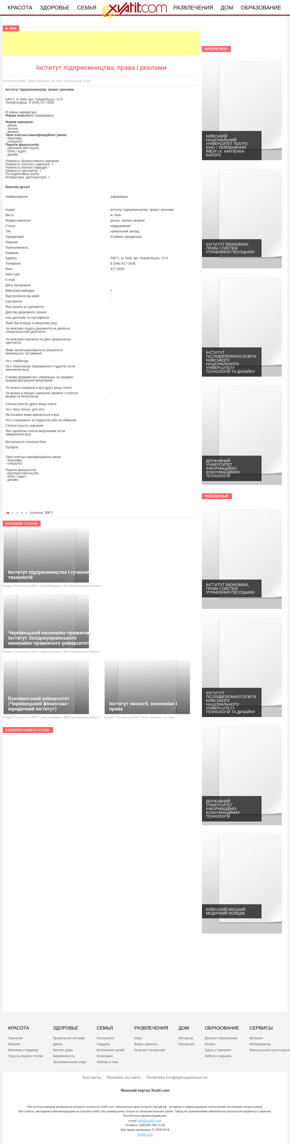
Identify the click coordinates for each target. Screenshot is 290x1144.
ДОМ (183, 1028)
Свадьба (103, 1044)
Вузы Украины (39, 81)
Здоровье (54, 8)
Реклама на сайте (124, 1078)
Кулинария (105, 1056)
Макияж (14, 1044)
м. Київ (57, 81)
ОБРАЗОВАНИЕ (222, 1028)
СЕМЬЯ (105, 1028)
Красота (20, 8)
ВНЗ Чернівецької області (82, 651)
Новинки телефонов (149, 1050)
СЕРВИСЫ (261, 1028)
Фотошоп (256, 1038)
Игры (138, 1038)
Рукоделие (186, 1044)
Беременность (64, 1056)
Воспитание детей (110, 1050)
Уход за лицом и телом (25, 1056)
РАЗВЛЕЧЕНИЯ (151, 1028)
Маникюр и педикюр (23, 1050)
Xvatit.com (145, 1134)
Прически (15, 1038)
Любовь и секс (107, 1062)
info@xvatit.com (150, 1121)
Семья (86, 8)
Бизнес (210, 1044)
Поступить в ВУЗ (14, 81)
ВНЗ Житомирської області (83, 586)
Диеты (57, 1044)
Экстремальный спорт (69, 1062)
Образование (261, 8)
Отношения (105, 1038)
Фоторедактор (259, 1044)
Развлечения (193, 8)
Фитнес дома (63, 1050)
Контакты (92, 1078)
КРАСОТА (18, 1028)
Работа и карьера (218, 1056)
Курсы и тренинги (218, 1050)
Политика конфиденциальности (176, 1078)
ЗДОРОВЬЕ (65, 1028)
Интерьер (185, 1038)
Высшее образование (221, 1038)
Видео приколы (146, 1044)
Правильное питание (69, 1038)
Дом (227, 8)
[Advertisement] (101, 43)
